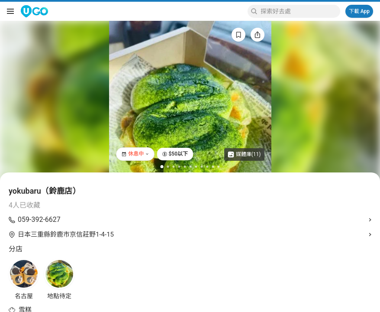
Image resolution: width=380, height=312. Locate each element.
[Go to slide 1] (162, 166)
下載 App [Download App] (359, 11)
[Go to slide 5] (185, 167)
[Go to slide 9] (207, 167)
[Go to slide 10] (213, 167)
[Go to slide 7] (196, 167)
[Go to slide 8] (202, 167)
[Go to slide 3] (174, 167)
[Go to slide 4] (179, 167)
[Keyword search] (299, 11)
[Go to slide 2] (168, 167)
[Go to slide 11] (219, 167)
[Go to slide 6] (191, 167)
